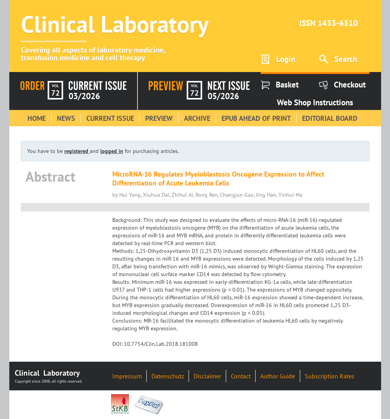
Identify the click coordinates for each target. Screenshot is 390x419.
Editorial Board (329, 118)
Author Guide (277, 376)
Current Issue (110, 118)
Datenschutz (167, 376)
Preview (159, 118)
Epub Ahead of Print (256, 118)
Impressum (127, 376)
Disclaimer (207, 376)
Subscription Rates (329, 376)
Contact (241, 376)
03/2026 (84, 96)
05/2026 (223, 96)
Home (36, 118)
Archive (197, 118)
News (66, 118)
